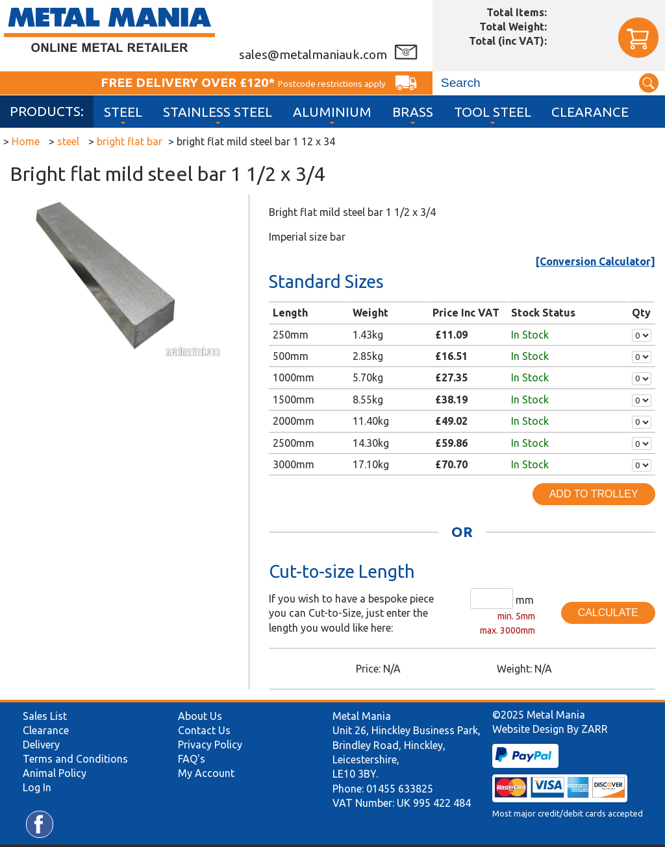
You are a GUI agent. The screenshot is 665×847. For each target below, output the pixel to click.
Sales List (45, 716)
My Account (206, 773)
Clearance (590, 111)
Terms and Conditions (75, 759)
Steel (123, 111)
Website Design (528, 729)
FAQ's (191, 759)
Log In (37, 787)
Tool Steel (492, 111)
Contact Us (204, 730)
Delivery (41, 744)
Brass (412, 111)
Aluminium (332, 111)
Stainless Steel (217, 111)
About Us (200, 716)
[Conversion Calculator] (595, 261)
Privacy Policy (210, 744)
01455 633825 (399, 788)
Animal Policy (54, 773)
